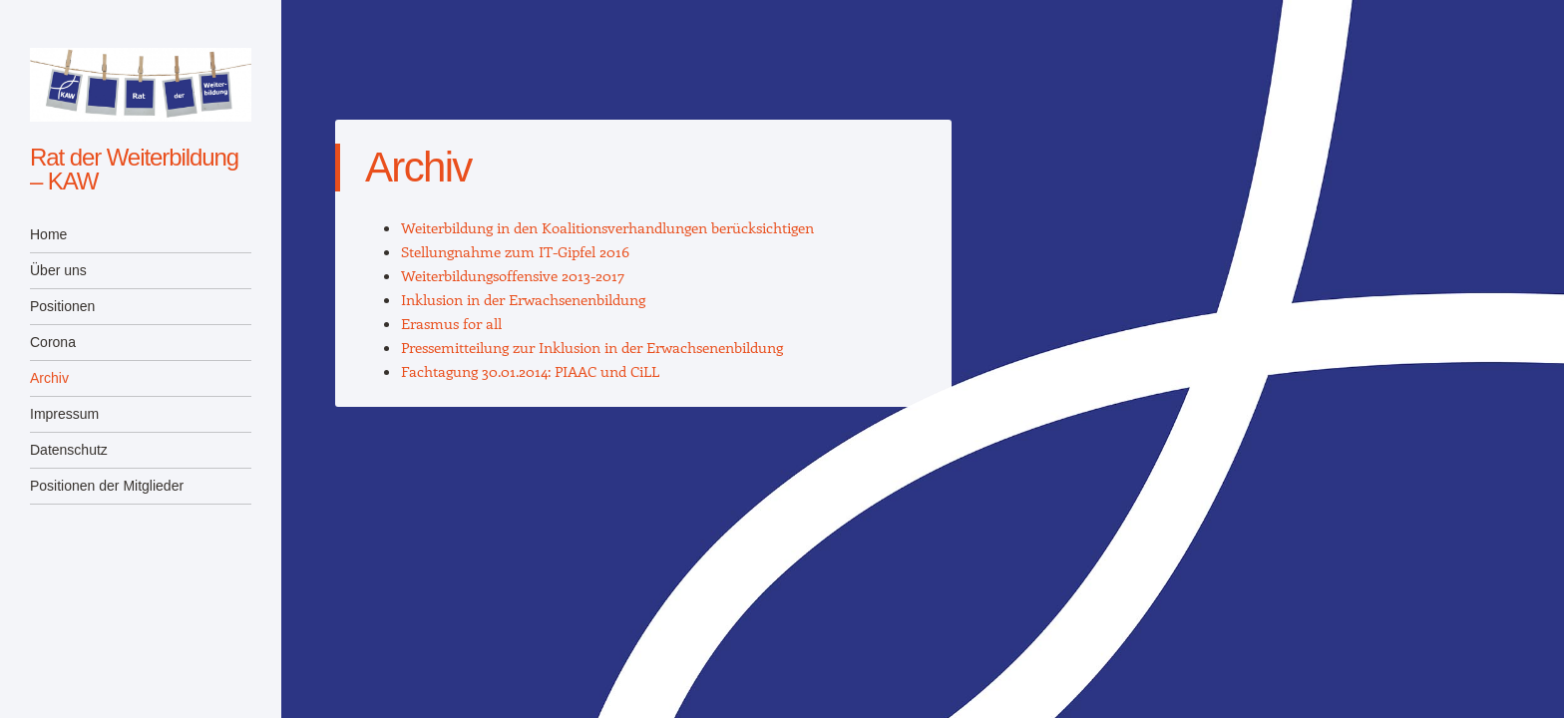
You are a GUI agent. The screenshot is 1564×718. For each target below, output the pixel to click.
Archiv (49, 378)
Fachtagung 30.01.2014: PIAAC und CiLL (530, 371)
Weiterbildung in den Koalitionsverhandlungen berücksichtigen (607, 227)
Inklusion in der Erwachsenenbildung (523, 299)
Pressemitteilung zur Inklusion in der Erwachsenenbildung (592, 347)
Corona (53, 342)
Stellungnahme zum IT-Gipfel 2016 (515, 251)
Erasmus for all (451, 323)
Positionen (62, 306)
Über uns (58, 270)
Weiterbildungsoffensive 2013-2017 (512, 275)
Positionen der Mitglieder (107, 486)
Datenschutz (69, 450)
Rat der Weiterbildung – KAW (134, 169)
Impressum (64, 414)
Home (48, 234)
